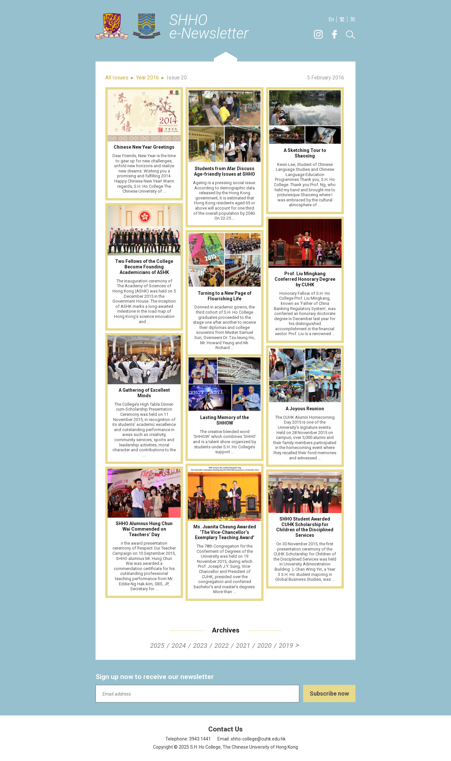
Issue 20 (177, 78)
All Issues (116, 78)
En (331, 19)
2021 (243, 645)
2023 (200, 645)
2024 (179, 645)
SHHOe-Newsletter (209, 27)
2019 (286, 645)
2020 (264, 645)
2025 (157, 645)
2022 (221, 645)
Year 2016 (147, 78)
